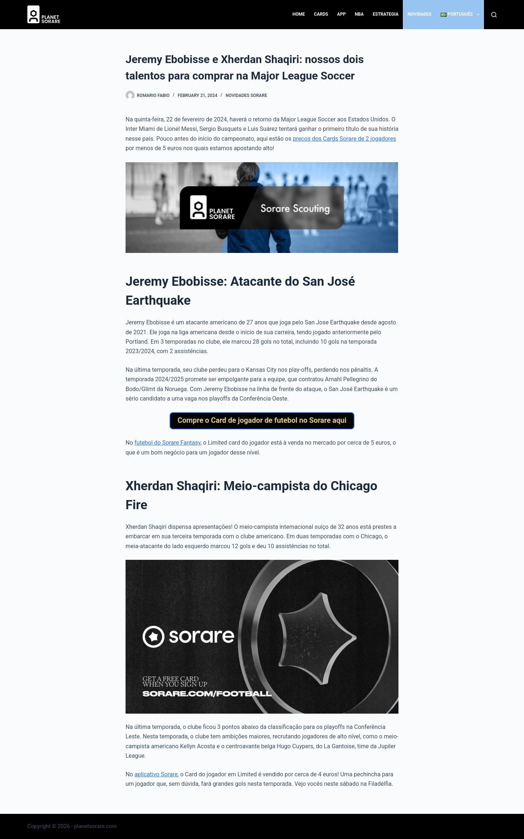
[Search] (494, 14)
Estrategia (385, 14)
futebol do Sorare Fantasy (168, 445)
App (341, 14)
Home (299, 14)
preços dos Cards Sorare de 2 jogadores (344, 138)
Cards (321, 14)
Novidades (420, 14)
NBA (359, 14)
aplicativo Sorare (156, 777)
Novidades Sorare (246, 95)
